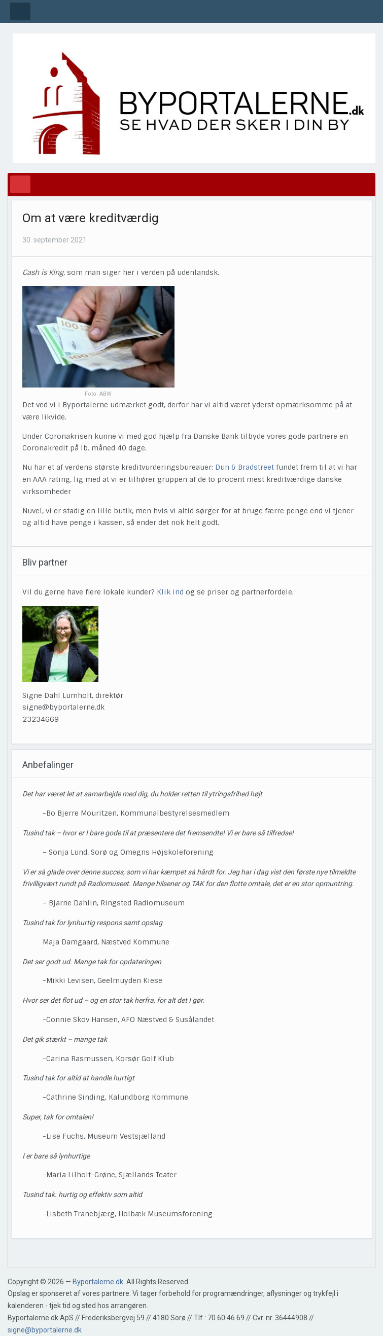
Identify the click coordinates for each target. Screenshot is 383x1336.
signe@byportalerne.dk (45, 1330)
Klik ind (170, 591)
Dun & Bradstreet (244, 467)
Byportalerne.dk (98, 1282)
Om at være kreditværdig (90, 218)
